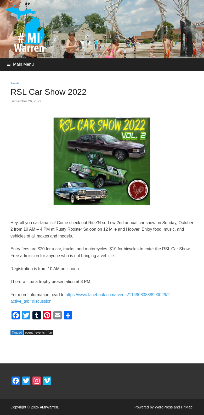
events (40, 332)
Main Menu (23, 64)
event (28, 332)
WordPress (164, 407)
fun (50, 332)
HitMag (186, 407)
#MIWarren (49, 407)
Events (14, 83)
